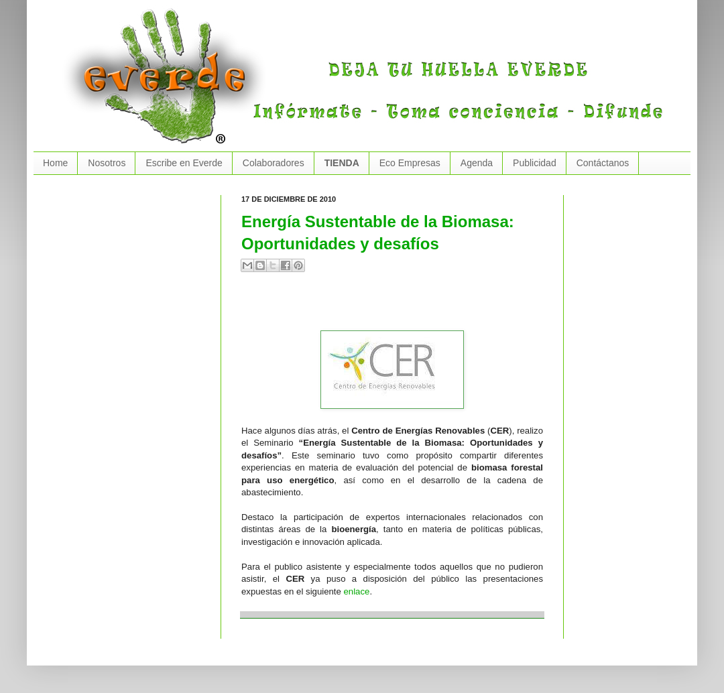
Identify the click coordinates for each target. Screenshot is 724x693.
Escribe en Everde (183, 163)
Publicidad (534, 163)
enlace (357, 591)
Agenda (477, 163)
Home (55, 163)
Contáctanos (603, 163)
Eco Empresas (409, 163)
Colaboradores (273, 163)
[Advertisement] (398, 307)
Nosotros (106, 163)
